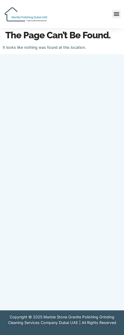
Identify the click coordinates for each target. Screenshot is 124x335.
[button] (116, 14)
